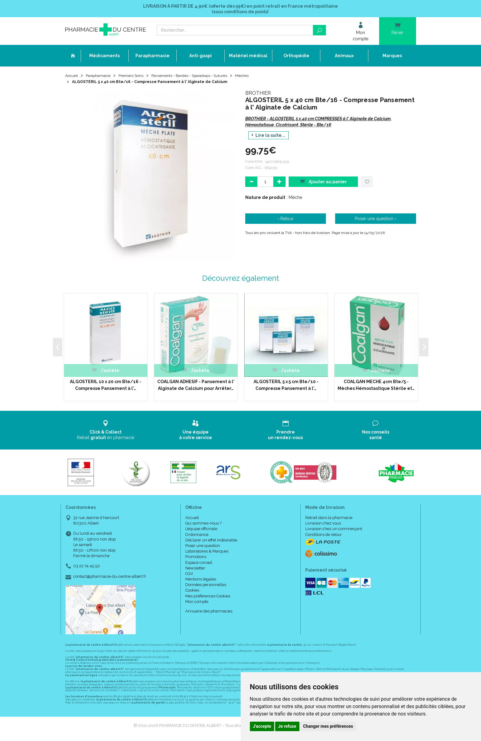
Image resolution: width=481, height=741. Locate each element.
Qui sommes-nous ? (203, 525)
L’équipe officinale (201, 531)
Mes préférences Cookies (207, 598)
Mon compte (196, 603)
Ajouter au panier (323, 183)
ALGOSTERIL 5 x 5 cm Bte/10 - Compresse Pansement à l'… (286, 387)
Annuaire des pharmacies (208, 613)
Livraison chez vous (323, 525)
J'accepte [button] (262, 726)
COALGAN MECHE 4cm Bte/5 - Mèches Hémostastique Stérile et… (376, 387)
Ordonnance (196, 536)
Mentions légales (200, 581)
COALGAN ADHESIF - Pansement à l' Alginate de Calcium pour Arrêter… (195, 387)
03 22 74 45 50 (86, 568)
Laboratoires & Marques (206, 553)
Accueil (72, 77)
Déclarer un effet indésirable (211, 542)
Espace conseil (198, 564)
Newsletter (195, 570)
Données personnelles (205, 586)
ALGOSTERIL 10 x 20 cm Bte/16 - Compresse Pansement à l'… (105, 387)
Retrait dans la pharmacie (328, 519)
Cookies (192, 592)
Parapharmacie (102, 77)
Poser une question (202, 547)
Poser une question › (375, 220)
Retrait (105, 432)
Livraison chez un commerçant (333, 531)
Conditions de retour (323, 536)
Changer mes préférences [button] (328, 726)
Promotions (195, 559)
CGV (189, 575)
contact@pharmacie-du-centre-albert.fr (109, 578)
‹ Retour (286, 220)
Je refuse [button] (287, 726)
